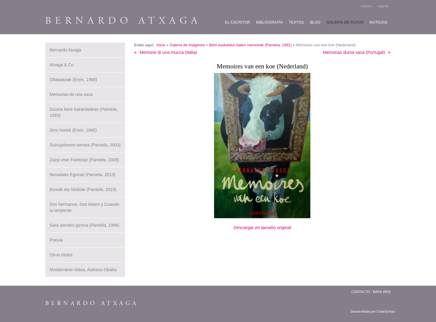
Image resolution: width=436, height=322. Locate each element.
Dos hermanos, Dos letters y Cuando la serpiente (84, 207)
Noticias (379, 22)
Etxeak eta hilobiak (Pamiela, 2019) (83, 189)
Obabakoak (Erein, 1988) (73, 79)
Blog (315, 22)
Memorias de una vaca (71, 94)
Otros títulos (61, 254)
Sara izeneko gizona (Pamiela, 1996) (84, 225)
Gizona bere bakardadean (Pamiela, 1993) (84, 112)
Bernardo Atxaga (65, 50)
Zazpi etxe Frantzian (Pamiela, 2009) (84, 159)
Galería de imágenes (187, 45)
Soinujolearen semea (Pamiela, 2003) (85, 145)
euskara (366, 6)
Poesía (56, 240)
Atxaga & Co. (62, 64)
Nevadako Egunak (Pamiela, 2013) (82, 174)
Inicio (161, 45)
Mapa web (382, 292)
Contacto (360, 292)
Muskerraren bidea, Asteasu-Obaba (83, 269)
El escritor (237, 22)
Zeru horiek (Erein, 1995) (73, 130)
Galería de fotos (345, 22)
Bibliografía (269, 22)
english (383, 6)
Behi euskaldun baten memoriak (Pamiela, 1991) (250, 45)
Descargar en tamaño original (262, 227)
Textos (296, 22)
